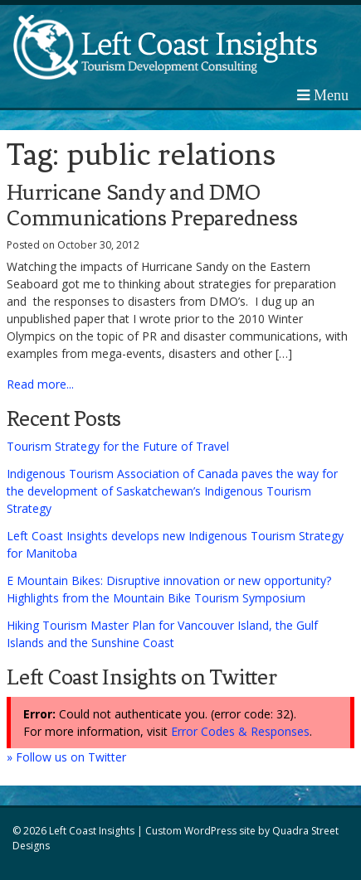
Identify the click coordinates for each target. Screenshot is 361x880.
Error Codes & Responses (240, 731)
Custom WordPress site (200, 831)
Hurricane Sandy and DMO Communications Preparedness (152, 205)
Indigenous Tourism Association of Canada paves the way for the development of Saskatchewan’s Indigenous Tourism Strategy (172, 491)
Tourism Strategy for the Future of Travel (118, 446)
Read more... (40, 384)
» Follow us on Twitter (66, 757)
